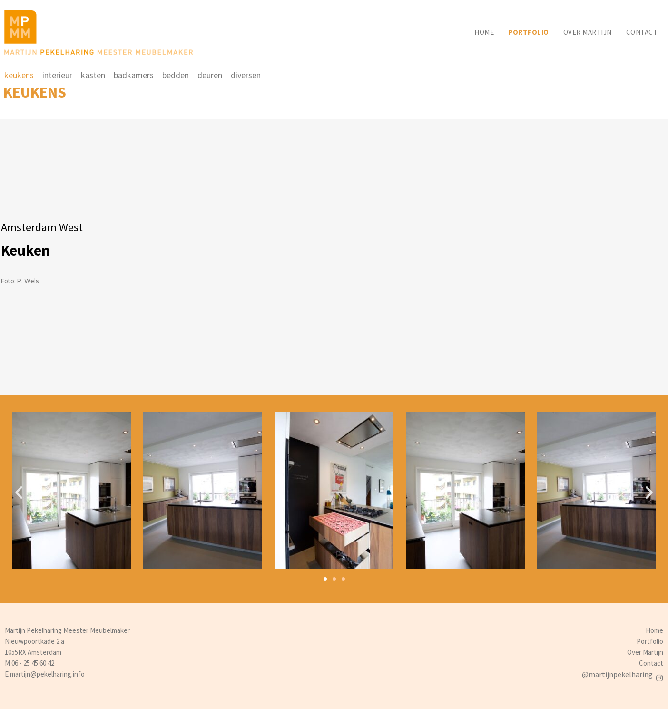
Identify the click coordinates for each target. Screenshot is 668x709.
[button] (325, 579)
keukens (19, 74)
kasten (93, 74)
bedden (175, 74)
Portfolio (528, 32)
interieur (57, 74)
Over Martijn (645, 652)
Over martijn (587, 32)
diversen (246, 74)
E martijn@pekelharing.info (45, 674)
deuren (209, 74)
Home (484, 32)
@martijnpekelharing (617, 674)
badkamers (134, 74)
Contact (642, 32)
